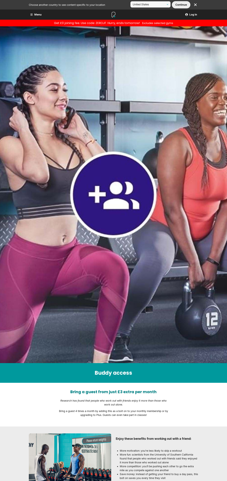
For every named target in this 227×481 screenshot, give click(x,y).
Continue (181, 4)
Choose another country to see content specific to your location (67, 4)
